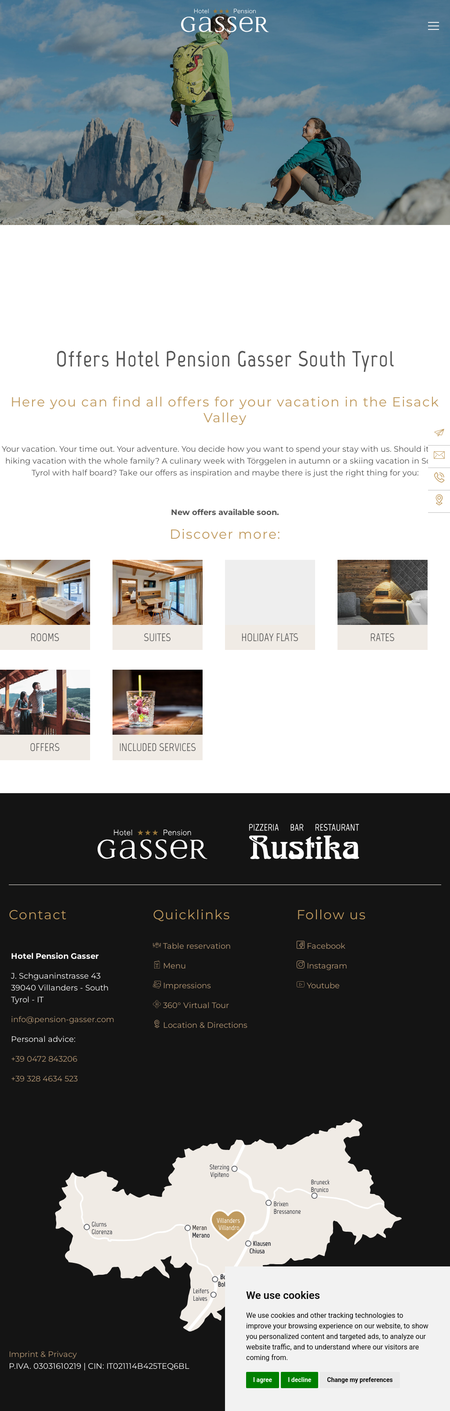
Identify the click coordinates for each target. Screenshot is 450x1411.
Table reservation (197, 946)
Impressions (187, 985)
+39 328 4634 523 (44, 1079)
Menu (174, 966)
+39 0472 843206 (44, 1059)
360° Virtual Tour (196, 1005)
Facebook (326, 946)
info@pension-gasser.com (62, 1019)
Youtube (323, 985)
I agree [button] (262, 1379)
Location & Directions (205, 1025)
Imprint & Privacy (43, 1354)
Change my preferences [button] (359, 1379)
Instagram (327, 966)
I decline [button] (299, 1379)
